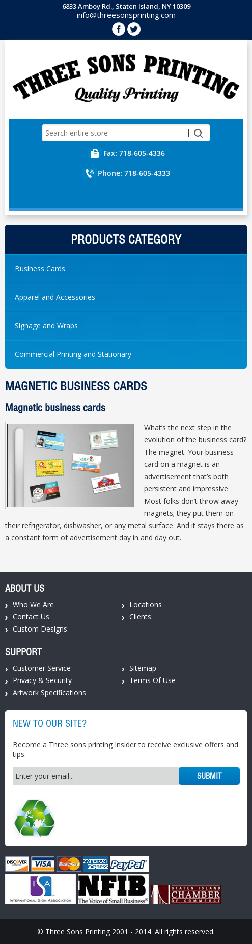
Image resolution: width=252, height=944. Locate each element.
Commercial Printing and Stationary (73, 354)
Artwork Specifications (49, 692)
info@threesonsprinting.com (126, 15)
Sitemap (142, 668)
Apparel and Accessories (55, 297)
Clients (140, 616)
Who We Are (33, 604)
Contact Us (31, 616)
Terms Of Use (152, 680)
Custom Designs (40, 629)
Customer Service (42, 668)
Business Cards (40, 268)
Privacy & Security (42, 680)
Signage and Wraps (46, 325)
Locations (145, 604)
